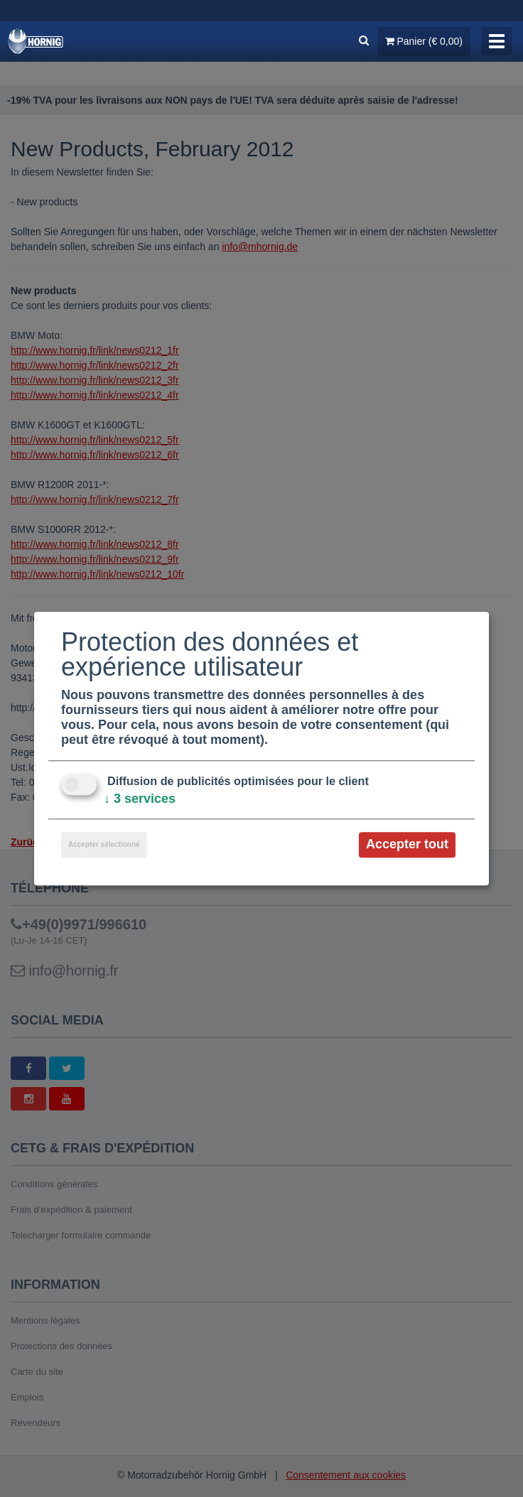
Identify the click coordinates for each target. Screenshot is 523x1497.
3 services (140, 799)
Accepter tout (407, 845)
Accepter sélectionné (104, 845)
